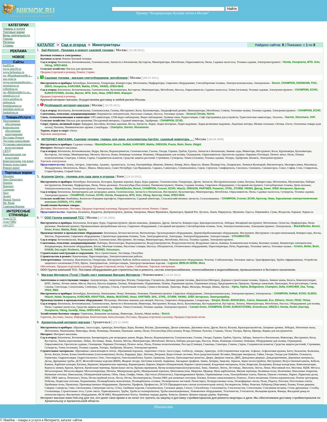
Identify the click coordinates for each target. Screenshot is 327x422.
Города (8, 38)
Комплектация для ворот (18, 161)
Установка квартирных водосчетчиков (17, 146)
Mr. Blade (9, 203)
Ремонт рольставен (15, 164)
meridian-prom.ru (13, 109)
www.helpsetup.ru (13, 72)
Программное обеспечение (12, 122)
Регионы (8, 42)
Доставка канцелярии (16, 141)
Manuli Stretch (12, 199)
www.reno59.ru (12, 68)
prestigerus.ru (11, 85)
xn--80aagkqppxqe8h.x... (17, 75)
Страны (8, 45)
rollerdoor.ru (10, 89)
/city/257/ (8, 225)
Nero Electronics (13, 179)
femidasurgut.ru (12, 105)
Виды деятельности (16, 35)
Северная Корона (13, 206)
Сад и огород (73, 45)
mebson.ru (9, 102)
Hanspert (8, 186)
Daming (7, 182)
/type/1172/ (9, 218)
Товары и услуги (14, 28)
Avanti (7, 196)
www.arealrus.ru (12, 99)
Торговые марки (14, 32)
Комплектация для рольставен (14, 156)
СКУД (6, 151)
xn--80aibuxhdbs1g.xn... (17, 92)
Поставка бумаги (13, 137)
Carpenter (8, 189)
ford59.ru (8, 65)
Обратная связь (163, 406)
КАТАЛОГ (46, 45)
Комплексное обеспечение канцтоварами (12, 131)
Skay (6, 193)
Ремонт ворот (11, 167)
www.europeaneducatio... (18, 82)
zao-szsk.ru (9, 79)
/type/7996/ (9, 221)
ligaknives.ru (10, 112)
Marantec (8, 176)
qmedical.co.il (11, 95)
